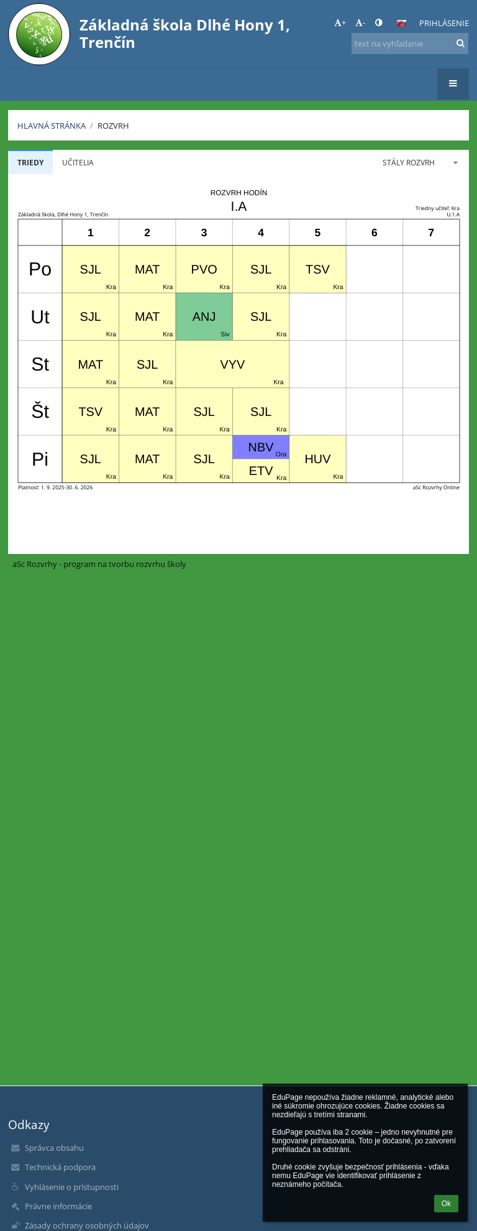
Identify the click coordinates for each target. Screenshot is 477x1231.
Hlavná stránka (51, 125)
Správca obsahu (54, 1147)
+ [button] (340, 22)
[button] (401, 23)
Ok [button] (446, 1203)
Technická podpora (60, 1167)
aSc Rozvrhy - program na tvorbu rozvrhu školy (99, 563)
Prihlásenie (444, 23)
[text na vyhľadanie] (410, 43)
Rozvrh (113, 125)
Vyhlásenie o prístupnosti (72, 1186)
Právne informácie (58, 1206)
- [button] (360, 22)
